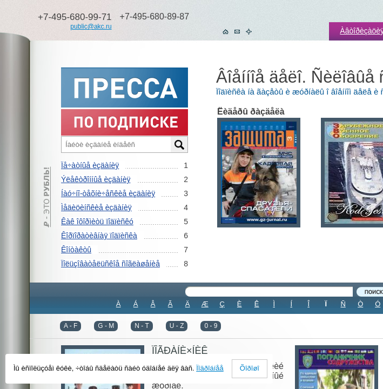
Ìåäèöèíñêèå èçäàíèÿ (96, 207)
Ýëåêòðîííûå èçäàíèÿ (95, 179)
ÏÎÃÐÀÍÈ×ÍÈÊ (180, 350)
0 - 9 (210, 326)
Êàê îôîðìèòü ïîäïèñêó (97, 221)
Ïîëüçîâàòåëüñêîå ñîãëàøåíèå (110, 263)
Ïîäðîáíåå (210, 368)
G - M (106, 326)
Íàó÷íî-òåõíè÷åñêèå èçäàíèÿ (108, 193)
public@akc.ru (90, 26)
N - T (142, 326)
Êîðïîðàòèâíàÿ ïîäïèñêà (99, 235)
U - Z (177, 326)
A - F (70, 326)
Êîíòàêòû (76, 249)
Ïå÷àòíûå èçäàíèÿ (90, 165)
